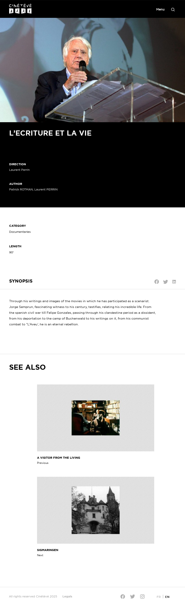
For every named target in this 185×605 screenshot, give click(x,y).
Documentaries (20, 231)
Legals (67, 596)
